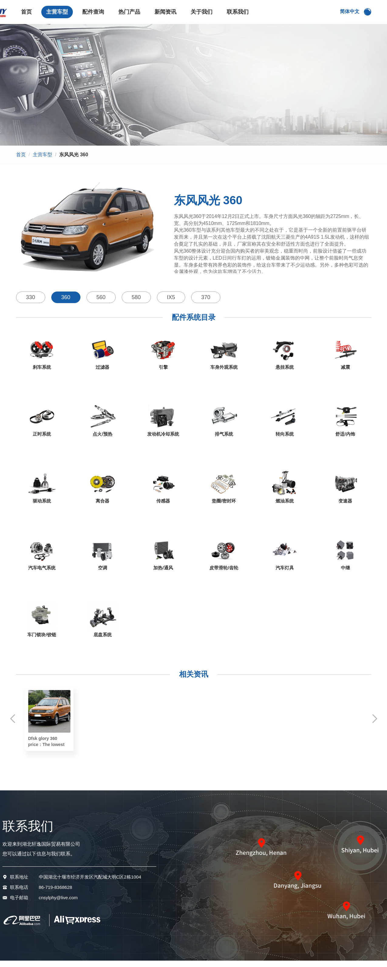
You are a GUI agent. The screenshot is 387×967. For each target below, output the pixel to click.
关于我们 (201, 15)
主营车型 (57, 15)
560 (101, 304)
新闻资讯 (165, 15)
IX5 (171, 304)
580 (136, 304)
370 (205, 304)
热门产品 (129, 15)
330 (30, 304)
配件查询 (93, 15)
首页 (26, 15)
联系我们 (238, 15)
